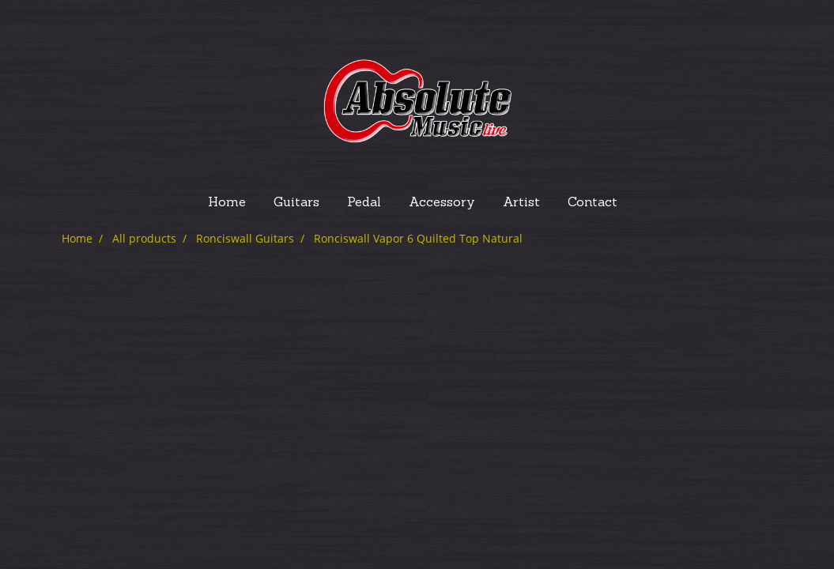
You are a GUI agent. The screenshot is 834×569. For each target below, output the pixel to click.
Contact (592, 203)
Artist (521, 203)
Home (227, 203)
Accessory (442, 203)
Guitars (296, 203)
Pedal (364, 203)
